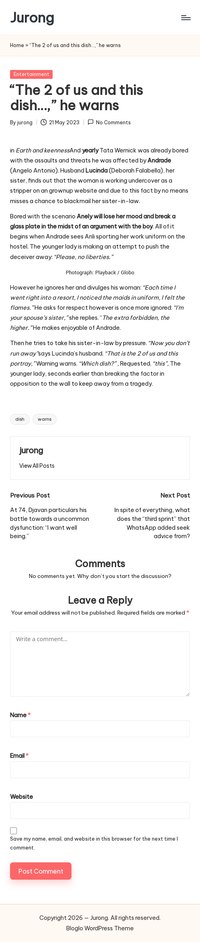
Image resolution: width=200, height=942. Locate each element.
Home (17, 45)
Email (19, 755)
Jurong (32, 17)
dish (19, 419)
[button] (37, 466)
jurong (31, 450)
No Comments (109, 122)
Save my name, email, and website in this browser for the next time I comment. (94, 843)
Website (21, 796)
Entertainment (31, 74)
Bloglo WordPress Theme (100, 928)
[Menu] (185, 17)
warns (44, 419)
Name (20, 715)
